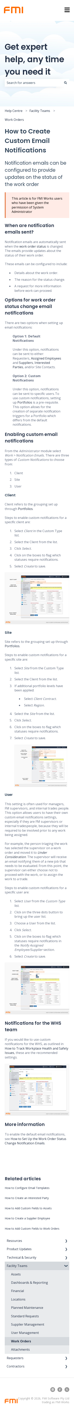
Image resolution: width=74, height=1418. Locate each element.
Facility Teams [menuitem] (17, 1266)
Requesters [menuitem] (15, 1358)
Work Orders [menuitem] (21, 1341)
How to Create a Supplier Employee (27, 1218)
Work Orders (14, 119)
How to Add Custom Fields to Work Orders (32, 1228)
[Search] (65, 82)
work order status (32, 246)
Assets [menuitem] (16, 1274)
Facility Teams (39, 111)
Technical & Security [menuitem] (21, 1257)
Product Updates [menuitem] (19, 1249)
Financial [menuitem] (17, 1291)
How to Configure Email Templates (27, 1188)
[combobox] (33, 82)
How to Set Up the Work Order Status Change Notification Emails (35, 1141)
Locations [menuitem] (18, 1299)
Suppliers (26, 363)
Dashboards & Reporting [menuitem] (29, 1282)
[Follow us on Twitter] (67, 1389)
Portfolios (24, 402)
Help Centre (13, 111)
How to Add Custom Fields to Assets (28, 1208)
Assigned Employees (46, 358)
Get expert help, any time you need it (34, 59)
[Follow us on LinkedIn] (52, 1389)
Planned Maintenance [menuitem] (27, 1307)
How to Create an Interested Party (27, 1198)
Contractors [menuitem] (15, 1366)
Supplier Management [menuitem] (27, 1324)
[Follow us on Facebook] (59, 1389)
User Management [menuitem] (25, 1333)
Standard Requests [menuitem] (25, 1316)
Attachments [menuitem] (20, 1349)
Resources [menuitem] (14, 1241)
